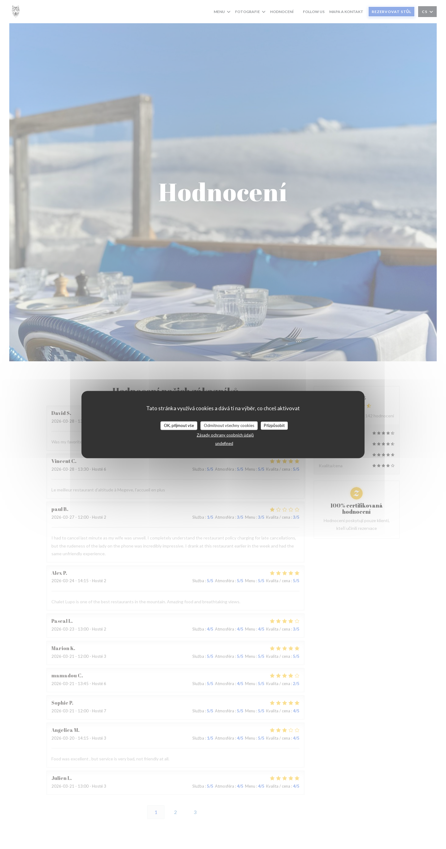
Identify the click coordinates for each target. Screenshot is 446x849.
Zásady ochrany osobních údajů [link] (225, 434)
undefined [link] (224, 443)
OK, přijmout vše (179, 425)
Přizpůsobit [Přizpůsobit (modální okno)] (274, 425)
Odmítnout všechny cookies (229, 425)
